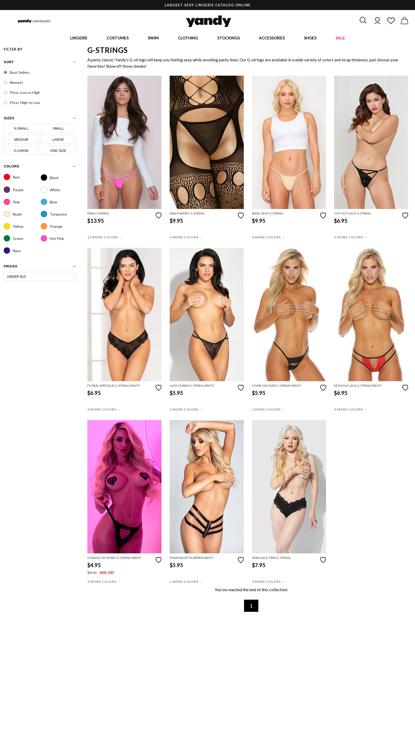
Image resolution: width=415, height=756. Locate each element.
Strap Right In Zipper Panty (191, 559)
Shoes (310, 38)
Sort (9, 63)
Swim (153, 38)
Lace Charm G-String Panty (192, 387)
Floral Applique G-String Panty (113, 387)
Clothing (188, 38)
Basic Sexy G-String (267, 214)
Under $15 (16, 277)
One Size (58, 151)
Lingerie (79, 38)
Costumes (118, 38)
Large (58, 140)
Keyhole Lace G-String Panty (358, 387)
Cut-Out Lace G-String (352, 214)
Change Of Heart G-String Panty (114, 559)
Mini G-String (98, 214)
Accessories (272, 38)
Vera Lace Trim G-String (271, 559)
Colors (11, 167)
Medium (21, 140)
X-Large (21, 151)
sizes (9, 119)
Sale (340, 38)
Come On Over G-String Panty (276, 387)
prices (10, 267)
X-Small (21, 129)
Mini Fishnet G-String (187, 214)
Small (58, 129)
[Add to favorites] (158, 216)
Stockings (228, 38)
